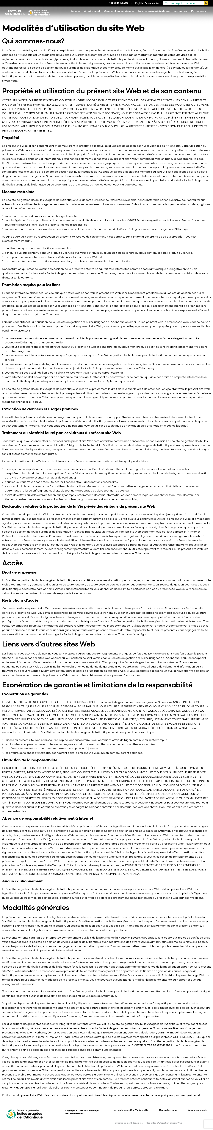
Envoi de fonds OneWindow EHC (131, 1110)
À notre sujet (92, 10)
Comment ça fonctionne (119, 10)
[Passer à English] (139, 3)
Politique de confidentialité (128, 1122)
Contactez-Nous (168, 1110)
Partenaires (198, 10)
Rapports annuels (197, 1110)
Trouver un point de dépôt (154, 10)
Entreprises (180, 10)
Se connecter (152, 3)
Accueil (76, 10)
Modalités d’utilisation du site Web (164, 1122)
